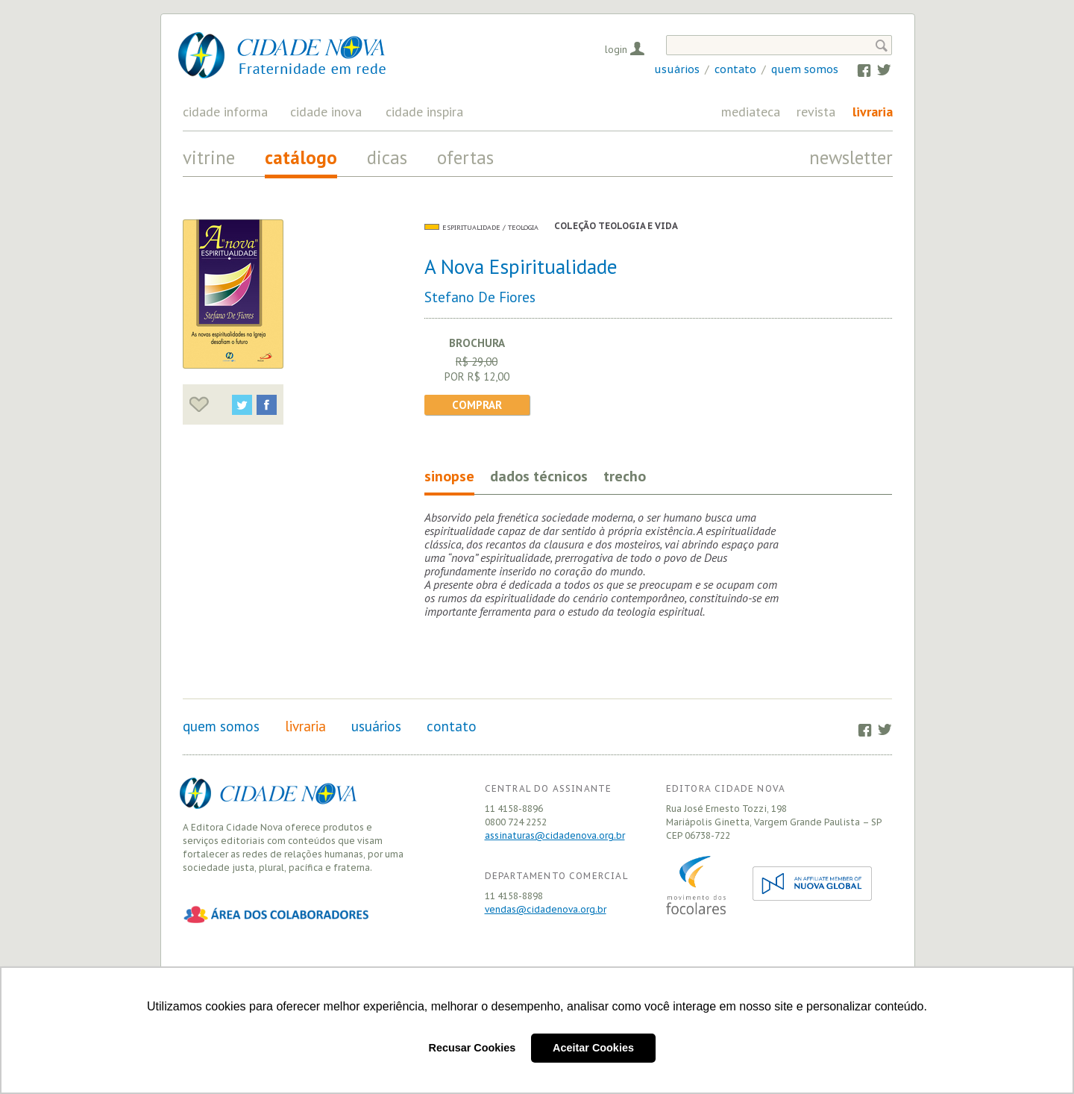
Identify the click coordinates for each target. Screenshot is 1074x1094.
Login (616, 49)
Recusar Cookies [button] (472, 1048)
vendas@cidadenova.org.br (545, 909)
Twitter (876, 69)
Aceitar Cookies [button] (593, 1048)
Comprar (477, 405)
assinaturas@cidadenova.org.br (555, 835)
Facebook (857, 69)
